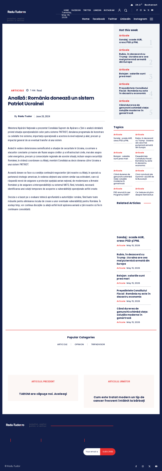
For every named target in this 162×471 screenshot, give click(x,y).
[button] (125, 10)
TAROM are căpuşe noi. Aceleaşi (43, 393)
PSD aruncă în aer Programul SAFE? (122, 193)
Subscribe (108, 451)
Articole (17, 90)
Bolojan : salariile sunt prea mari (132, 75)
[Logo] (27, 425)
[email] (91, 451)
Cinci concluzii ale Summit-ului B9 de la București (144, 176)
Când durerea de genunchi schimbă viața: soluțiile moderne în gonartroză (134, 109)
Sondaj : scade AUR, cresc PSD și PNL (130, 41)
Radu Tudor (25, 116)
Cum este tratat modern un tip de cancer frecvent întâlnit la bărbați (119, 398)
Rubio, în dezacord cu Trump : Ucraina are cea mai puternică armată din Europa (133, 58)
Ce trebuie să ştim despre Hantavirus (144, 193)
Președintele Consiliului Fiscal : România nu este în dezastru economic (133, 90)
